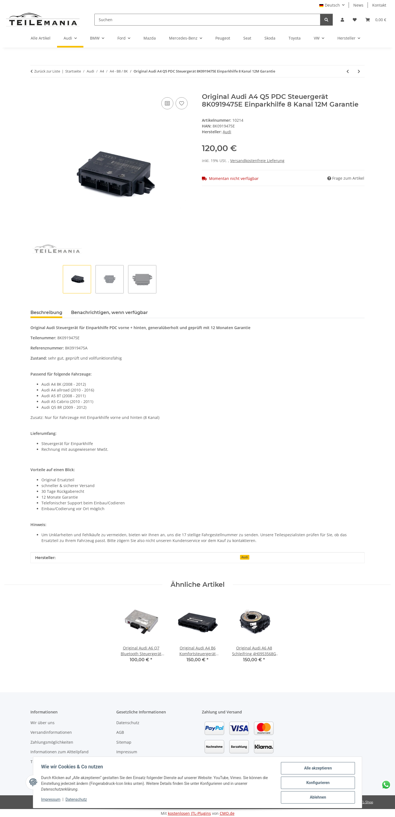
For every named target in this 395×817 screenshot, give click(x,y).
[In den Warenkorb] (34, 90)
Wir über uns (42, 722)
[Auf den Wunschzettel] (182, 103)
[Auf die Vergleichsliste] (167, 103)
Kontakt (379, 5)
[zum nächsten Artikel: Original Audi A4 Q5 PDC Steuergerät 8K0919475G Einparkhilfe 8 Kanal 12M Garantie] (359, 71)
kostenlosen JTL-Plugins (189, 813)
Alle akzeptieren (317, 769)
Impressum (51, 800)
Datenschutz (77, 800)
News (358, 5)
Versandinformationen (51, 732)
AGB (120, 732)
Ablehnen (317, 797)
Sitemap (123, 742)
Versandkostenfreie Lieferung (257, 160)
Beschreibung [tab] (46, 312)
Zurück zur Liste (47, 71)
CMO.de (227, 813)
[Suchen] (207, 20)
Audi (244, 557)
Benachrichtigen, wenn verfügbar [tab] (109, 312)
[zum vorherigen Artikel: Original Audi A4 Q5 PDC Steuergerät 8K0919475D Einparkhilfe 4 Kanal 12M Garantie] (347, 71)
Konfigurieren (317, 783)
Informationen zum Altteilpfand (59, 751)
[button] (342, 19)
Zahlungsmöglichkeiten (51, 742)
